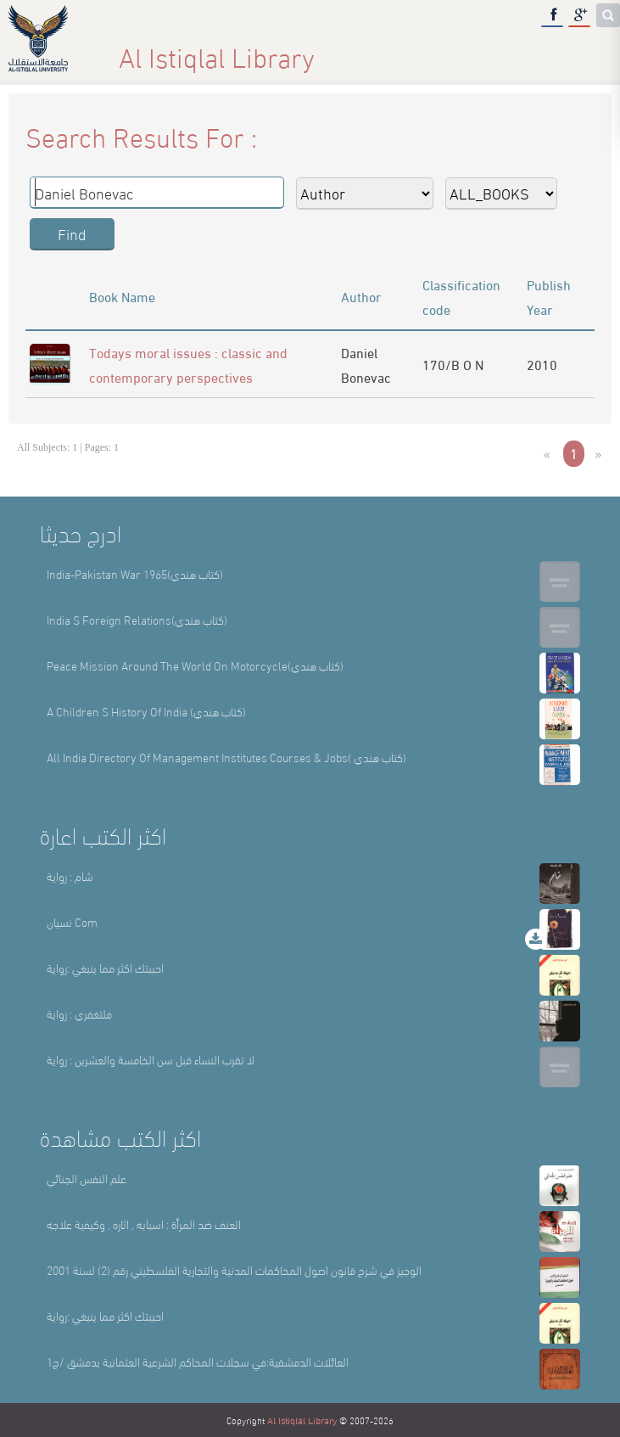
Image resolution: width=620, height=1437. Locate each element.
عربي (579, 50)
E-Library (482, 50)
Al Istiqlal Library (302, 1420)
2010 (542, 363)
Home (133, 50)
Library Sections (349, 50)
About (226, 50)
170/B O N (452, 363)
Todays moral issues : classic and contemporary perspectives (188, 364)
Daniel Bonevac (366, 364)
